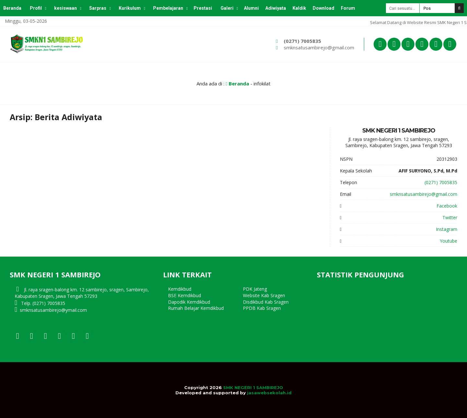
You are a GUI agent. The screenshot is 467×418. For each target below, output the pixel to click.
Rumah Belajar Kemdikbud (196, 308)
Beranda (12, 8)
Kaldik (299, 8)
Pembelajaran (168, 8)
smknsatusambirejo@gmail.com (319, 47)
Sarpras (97, 8)
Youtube (448, 241)
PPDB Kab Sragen (262, 308)
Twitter (449, 217)
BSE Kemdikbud (184, 295)
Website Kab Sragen (264, 295)
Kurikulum (130, 8)
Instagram (446, 229)
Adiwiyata (275, 8)
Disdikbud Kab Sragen (266, 302)
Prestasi (203, 8)
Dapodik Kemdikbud (189, 302)
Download (323, 8)
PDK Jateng (255, 289)
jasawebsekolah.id (269, 392)
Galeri (227, 8)
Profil (36, 8)
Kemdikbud (179, 289)
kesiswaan (65, 8)
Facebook (447, 206)
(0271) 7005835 (302, 41)
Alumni (251, 8)
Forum (348, 8)
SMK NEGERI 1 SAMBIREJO (253, 387)
